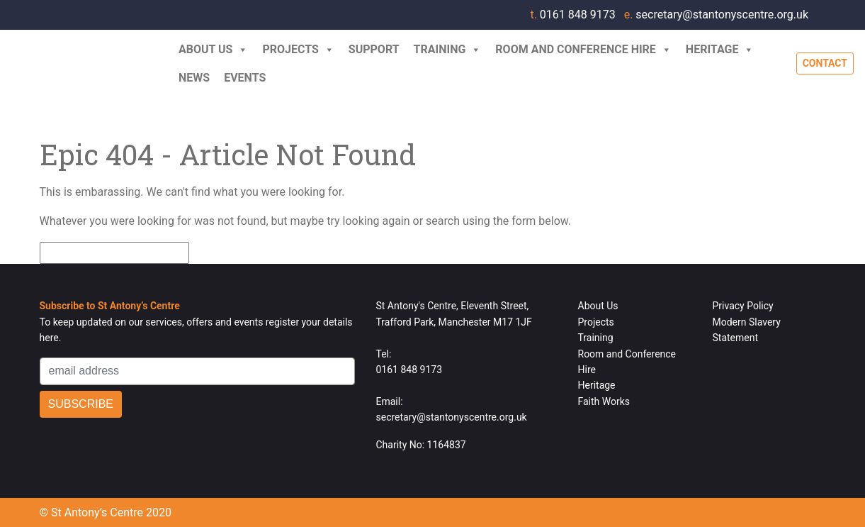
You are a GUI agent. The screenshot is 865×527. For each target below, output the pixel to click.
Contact (825, 63)
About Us (213, 49)
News (194, 77)
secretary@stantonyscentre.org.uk (716, 14)
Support (374, 49)
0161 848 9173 (574, 14)
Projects (298, 49)
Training (448, 49)
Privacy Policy (743, 305)
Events (245, 77)
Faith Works (604, 401)
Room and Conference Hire (583, 49)
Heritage (720, 49)
